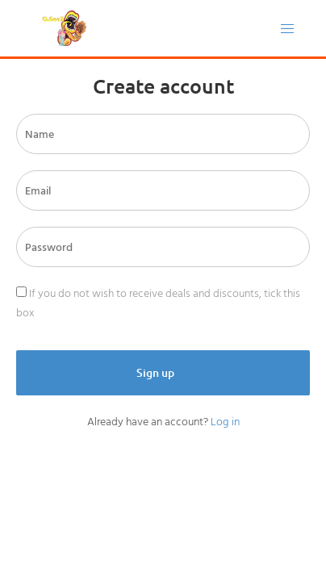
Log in (225, 421)
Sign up (156, 372)
